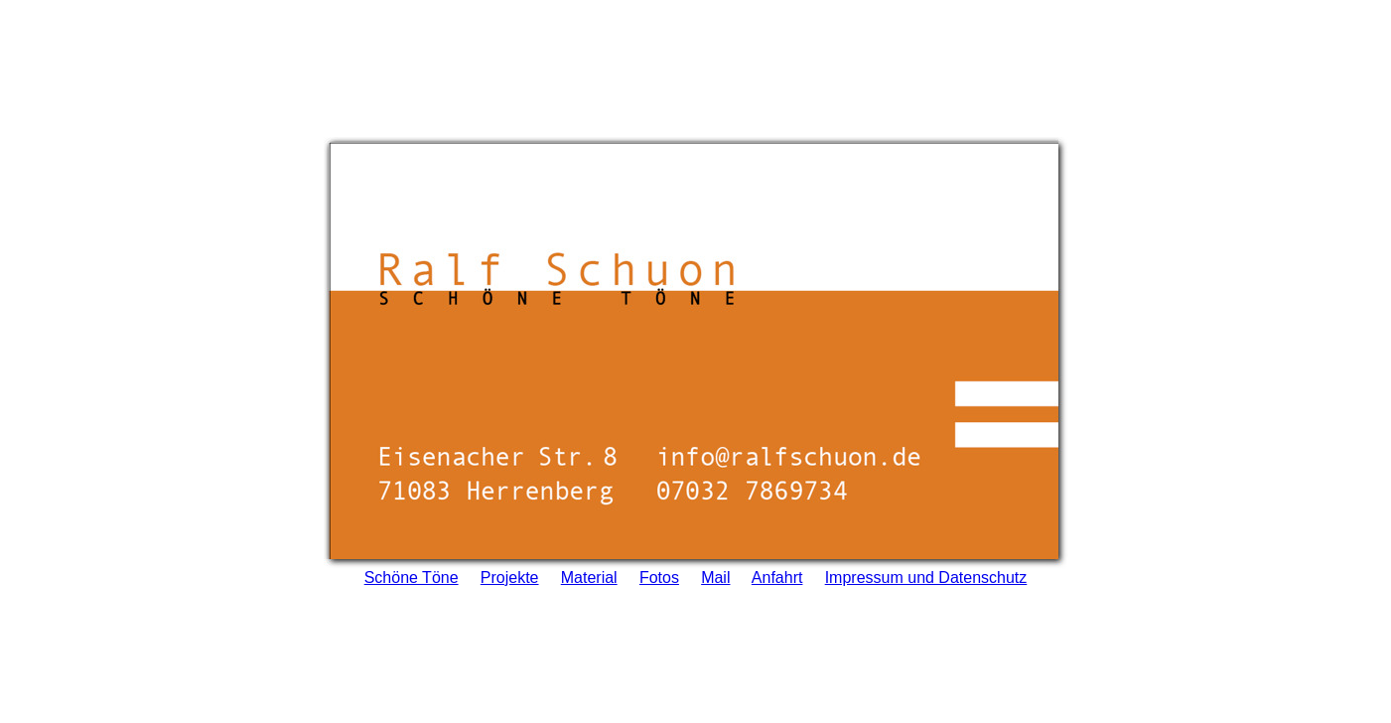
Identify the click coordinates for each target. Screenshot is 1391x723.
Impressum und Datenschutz (926, 573)
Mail (715, 573)
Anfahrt (777, 573)
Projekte (510, 573)
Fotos (659, 573)
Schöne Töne (411, 573)
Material (589, 573)
